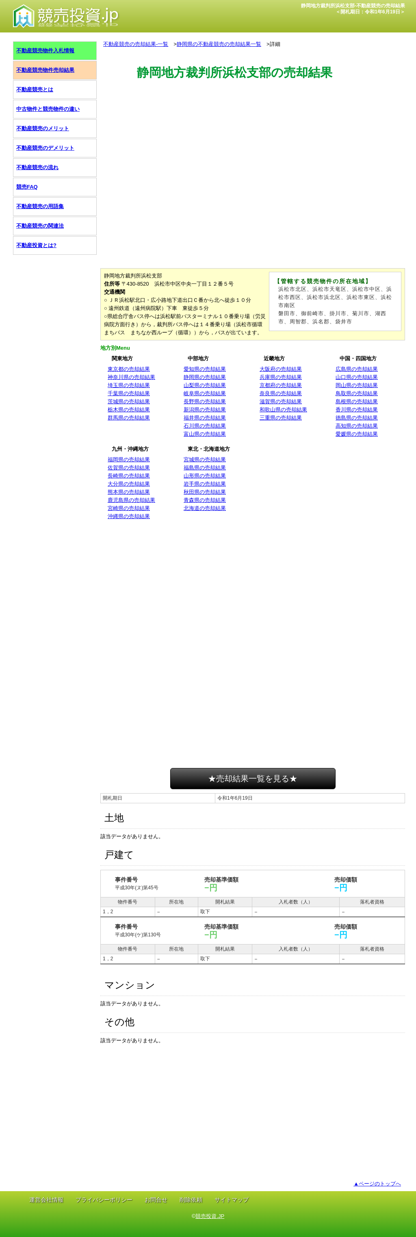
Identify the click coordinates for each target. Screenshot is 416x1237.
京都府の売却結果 (281, 385)
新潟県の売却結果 (205, 410)
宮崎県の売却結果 (129, 508)
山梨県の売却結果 (205, 385)
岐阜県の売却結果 (205, 393)
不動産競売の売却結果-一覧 (135, 44)
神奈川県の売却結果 (131, 377)
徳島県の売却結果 (357, 418)
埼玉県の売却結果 (129, 385)
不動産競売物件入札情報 (45, 50)
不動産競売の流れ (37, 167)
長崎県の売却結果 (129, 476)
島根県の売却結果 (357, 401)
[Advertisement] (253, 119)
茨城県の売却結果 (129, 401)
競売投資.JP (209, 1216)
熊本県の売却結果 (129, 492)
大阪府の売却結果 (281, 369)
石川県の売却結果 (205, 426)
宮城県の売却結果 (205, 459)
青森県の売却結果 (205, 500)
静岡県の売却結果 (205, 377)
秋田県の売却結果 (205, 492)
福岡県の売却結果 (129, 459)
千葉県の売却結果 (129, 393)
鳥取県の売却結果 (357, 393)
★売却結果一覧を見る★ (252, 778)
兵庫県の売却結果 (281, 377)
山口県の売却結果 (357, 377)
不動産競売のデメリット (45, 148)
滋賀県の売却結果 (281, 401)
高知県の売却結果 (357, 426)
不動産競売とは (34, 89)
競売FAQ (27, 187)
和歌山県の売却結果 (283, 410)
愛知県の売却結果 (205, 369)
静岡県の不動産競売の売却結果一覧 (219, 44)
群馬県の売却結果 (129, 418)
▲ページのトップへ (377, 1184)
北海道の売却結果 (205, 508)
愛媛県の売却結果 (357, 434)
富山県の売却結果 (205, 434)
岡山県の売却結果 (357, 385)
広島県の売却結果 (357, 369)
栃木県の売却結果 (129, 410)
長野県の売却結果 (205, 401)
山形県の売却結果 (205, 476)
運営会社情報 (46, 1199)
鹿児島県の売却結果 (131, 500)
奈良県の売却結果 (281, 393)
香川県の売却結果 (357, 410)
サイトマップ (231, 1199)
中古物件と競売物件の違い (48, 109)
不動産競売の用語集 (40, 206)
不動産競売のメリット (42, 128)
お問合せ (156, 1199)
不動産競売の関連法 (40, 226)
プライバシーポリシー (104, 1199)
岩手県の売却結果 (205, 484)
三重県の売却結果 (281, 418)
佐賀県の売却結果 (129, 468)
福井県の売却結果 (205, 418)
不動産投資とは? (36, 245)
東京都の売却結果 (129, 369)
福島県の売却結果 (205, 468)
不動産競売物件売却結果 (45, 70)
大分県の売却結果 (129, 484)
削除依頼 (191, 1199)
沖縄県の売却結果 (129, 516)
